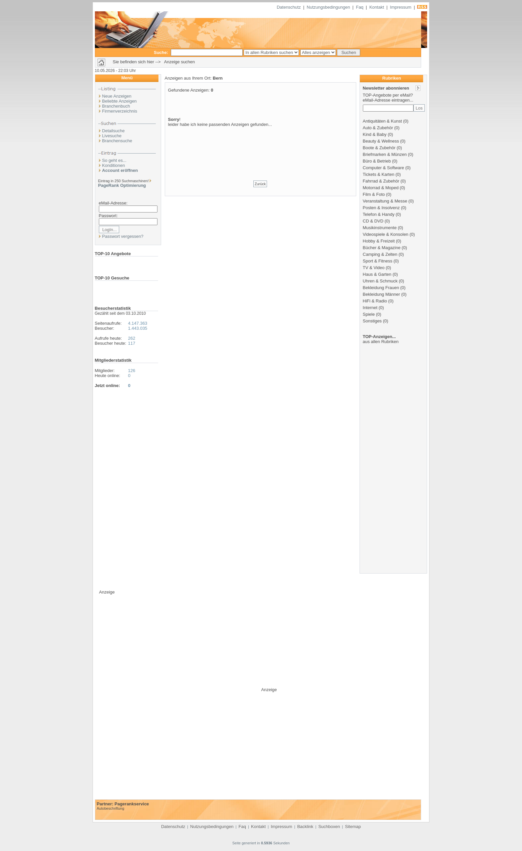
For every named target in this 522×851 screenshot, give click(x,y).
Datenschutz (289, 7)
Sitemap (353, 826)
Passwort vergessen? (122, 236)
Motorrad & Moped (381, 187)
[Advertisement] (260, 149)
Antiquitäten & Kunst (382, 121)
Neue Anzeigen (116, 96)
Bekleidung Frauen (381, 287)
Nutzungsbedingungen (328, 7)
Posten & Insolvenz (381, 207)
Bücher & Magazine (381, 247)
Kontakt (376, 7)
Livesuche (112, 135)
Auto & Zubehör (378, 127)
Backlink (305, 826)
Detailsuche (113, 130)
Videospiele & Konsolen (385, 234)
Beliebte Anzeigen (119, 101)
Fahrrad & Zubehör (381, 181)
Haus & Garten (377, 274)
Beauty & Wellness (381, 141)
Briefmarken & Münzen (385, 154)
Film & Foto (374, 194)
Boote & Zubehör (379, 147)
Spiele (369, 314)
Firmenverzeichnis (119, 111)
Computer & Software (383, 167)
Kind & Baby (375, 134)
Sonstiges (372, 320)
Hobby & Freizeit (379, 240)
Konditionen (113, 165)
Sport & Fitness (377, 260)
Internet (370, 307)
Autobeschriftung (111, 808)
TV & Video (374, 267)
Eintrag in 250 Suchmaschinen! (123, 181)
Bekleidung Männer (381, 294)
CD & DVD (373, 220)
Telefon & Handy (378, 214)
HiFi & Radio (375, 300)
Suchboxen (329, 826)
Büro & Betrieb (377, 161)
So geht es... (114, 160)
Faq (359, 7)
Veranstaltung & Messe (385, 201)
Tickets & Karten (378, 174)
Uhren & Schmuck (380, 280)
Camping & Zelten (380, 254)
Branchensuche (117, 140)
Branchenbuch (116, 106)
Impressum (400, 7)
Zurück (260, 184)
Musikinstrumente (380, 227)
